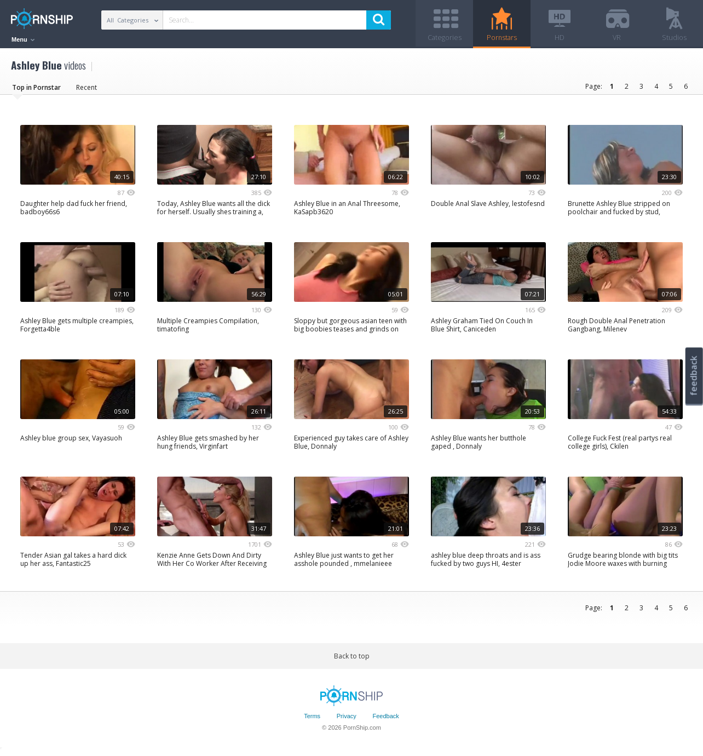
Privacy (346, 719)
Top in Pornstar (36, 90)
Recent (86, 90)
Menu (22, 39)
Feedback (386, 719)
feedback (694, 376)
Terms (312, 719)
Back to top (352, 658)
